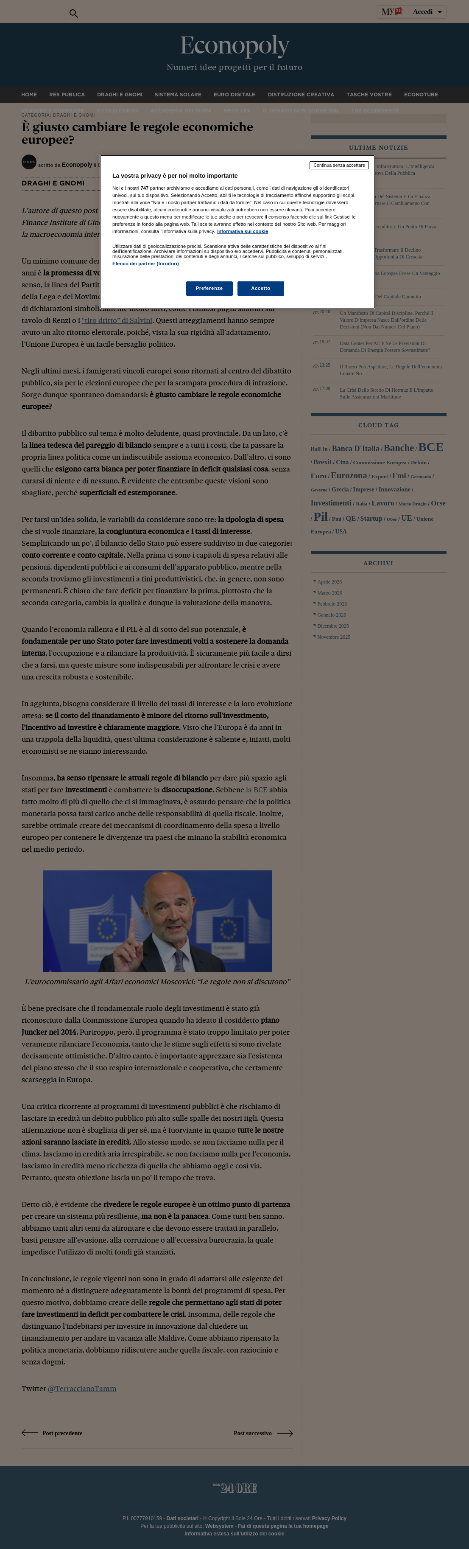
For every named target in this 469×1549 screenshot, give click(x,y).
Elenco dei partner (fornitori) (145, 263)
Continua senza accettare (339, 165)
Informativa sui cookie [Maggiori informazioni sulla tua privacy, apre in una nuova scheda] (242, 231)
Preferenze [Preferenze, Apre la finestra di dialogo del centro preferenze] (209, 288)
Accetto (261, 288)
